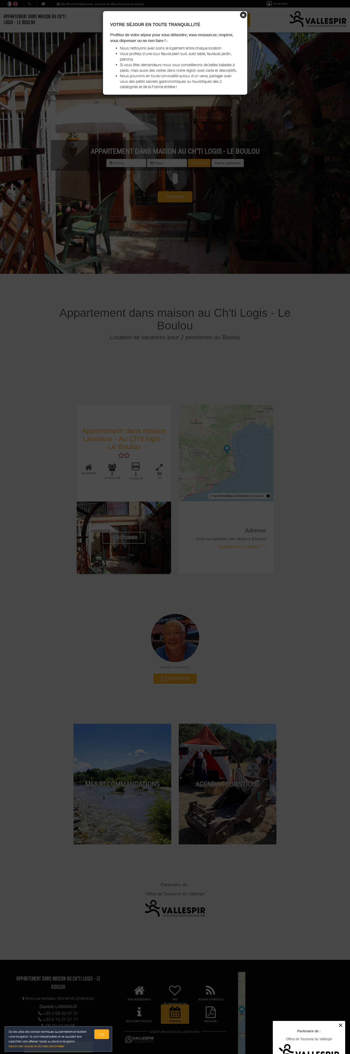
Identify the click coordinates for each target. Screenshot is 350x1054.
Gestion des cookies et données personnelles (37, 1046)
